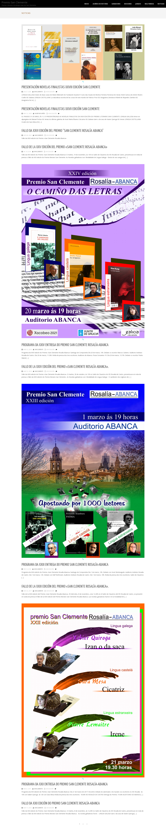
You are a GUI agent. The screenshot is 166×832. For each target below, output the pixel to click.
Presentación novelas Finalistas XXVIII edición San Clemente (61, 87)
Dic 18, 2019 (27, 151)
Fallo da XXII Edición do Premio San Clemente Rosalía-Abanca (61, 803)
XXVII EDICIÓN (52, 113)
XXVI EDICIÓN (50, 135)
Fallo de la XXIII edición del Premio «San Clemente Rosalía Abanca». (65, 586)
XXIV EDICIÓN (50, 349)
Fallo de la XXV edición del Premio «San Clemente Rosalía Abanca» (64, 147)
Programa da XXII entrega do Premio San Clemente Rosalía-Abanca (65, 784)
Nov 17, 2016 (27, 808)
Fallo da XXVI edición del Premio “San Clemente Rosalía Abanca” (62, 131)
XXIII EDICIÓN (50, 569)
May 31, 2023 (27, 113)
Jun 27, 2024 (27, 92)
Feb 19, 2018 (27, 569)
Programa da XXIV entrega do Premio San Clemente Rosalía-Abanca (65, 345)
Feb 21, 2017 (27, 789)
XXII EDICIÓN (49, 789)
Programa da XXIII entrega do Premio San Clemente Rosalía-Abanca (65, 565)
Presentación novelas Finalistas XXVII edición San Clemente (60, 109)
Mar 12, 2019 (27, 349)
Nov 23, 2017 (27, 591)
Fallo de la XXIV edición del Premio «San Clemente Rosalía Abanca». (65, 367)
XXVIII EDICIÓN (50, 92)
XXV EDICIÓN (49, 151)
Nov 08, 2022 (27, 135)
